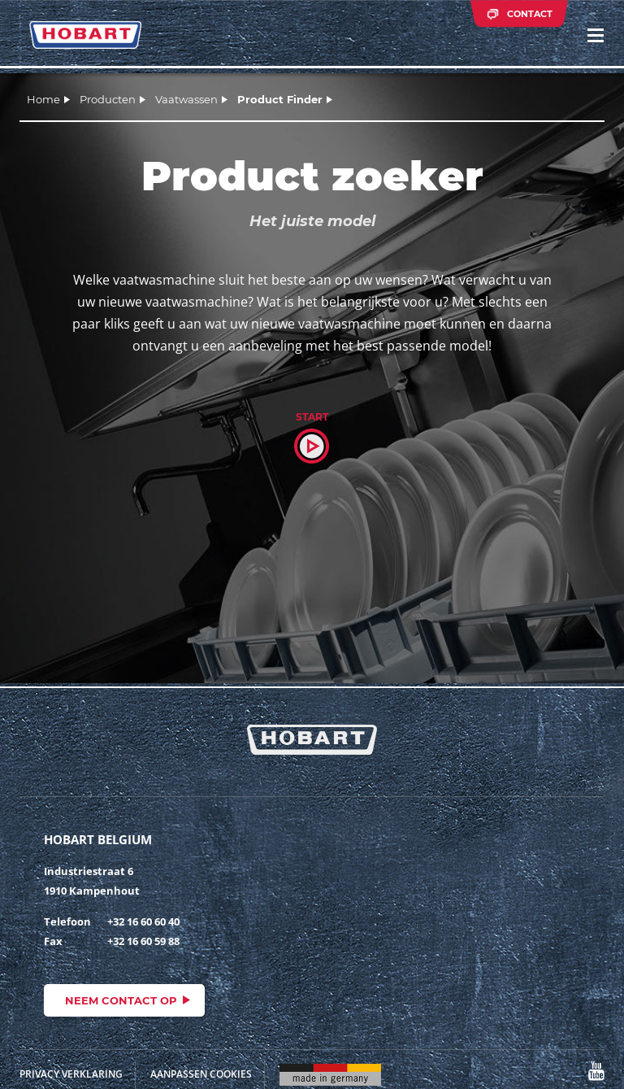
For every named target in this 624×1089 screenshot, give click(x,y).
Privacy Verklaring (71, 1074)
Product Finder (280, 99)
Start (312, 417)
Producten (108, 99)
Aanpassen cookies (201, 1074)
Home (43, 99)
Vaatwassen (186, 99)
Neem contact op (121, 1000)
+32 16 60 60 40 (143, 921)
